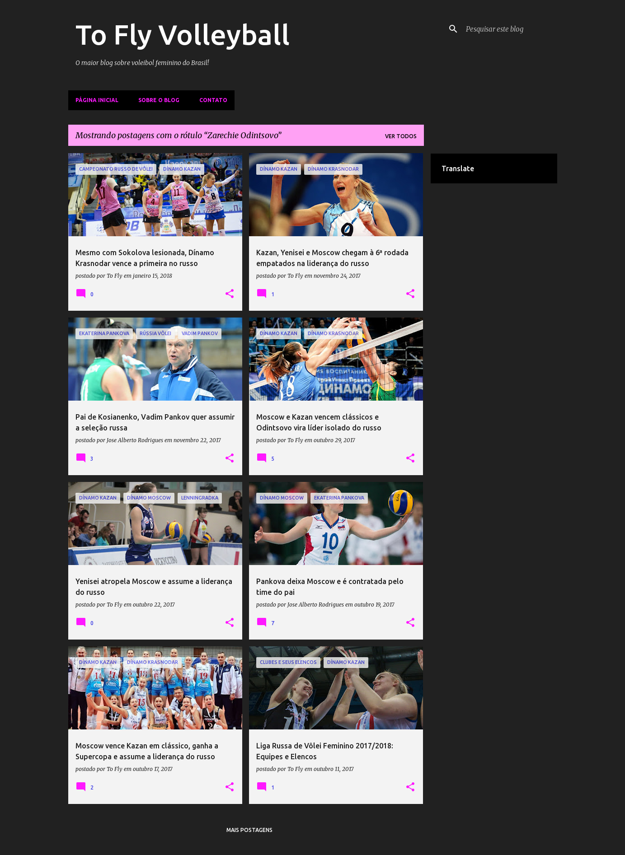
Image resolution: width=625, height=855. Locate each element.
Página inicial (96, 100)
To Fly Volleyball (182, 34)
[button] (229, 294)
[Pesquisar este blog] (509, 29)
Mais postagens (249, 830)
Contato (213, 100)
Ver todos (401, 136)
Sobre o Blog (158, 100)
